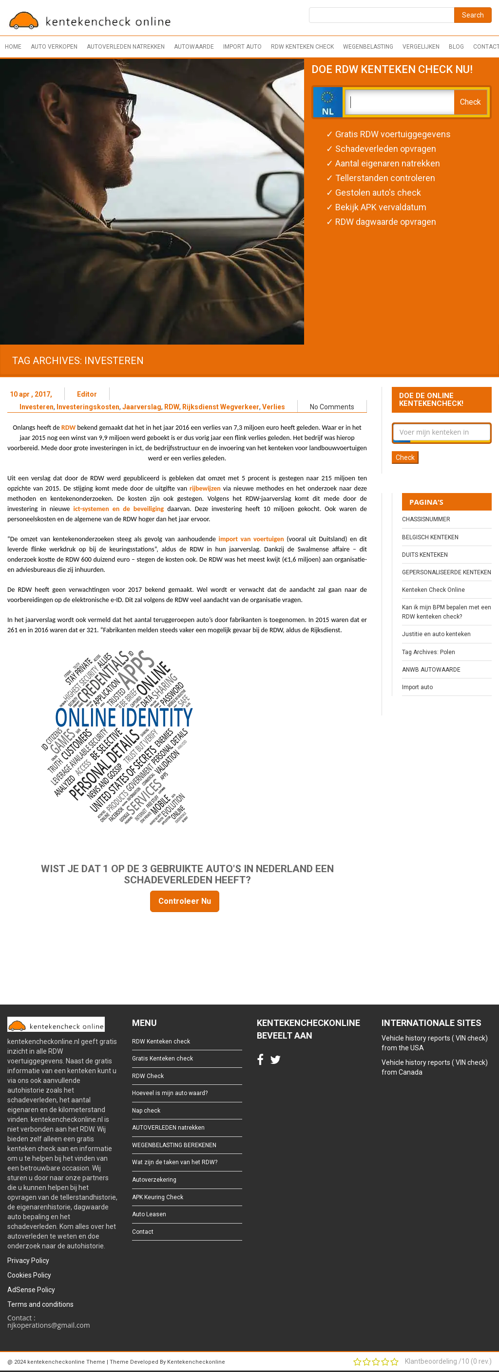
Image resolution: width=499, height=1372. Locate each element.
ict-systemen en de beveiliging (119, 509)
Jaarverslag (141, 407)
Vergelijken (421, 46)
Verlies (273, 407)
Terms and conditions (40, 1304)
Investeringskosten (88, 407)
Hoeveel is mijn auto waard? (170, 1093)
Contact (143, 1231)
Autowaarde (194, 46)
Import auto (242, 46)
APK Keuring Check (157, 1197)
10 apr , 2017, (31, 394)
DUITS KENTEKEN (425, 554)
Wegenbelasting (368, 46)
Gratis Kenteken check (162, 1058)
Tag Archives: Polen (428, 652)
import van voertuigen (252, 539)
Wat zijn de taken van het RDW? (174, 1162)
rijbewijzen (206, 488)
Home (13, 46)
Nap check (146, 1110)
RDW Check (148, 1076)
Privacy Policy (28, 1260)
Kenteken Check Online (433, 589)
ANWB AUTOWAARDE (431, 669)
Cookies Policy (29, 1275)
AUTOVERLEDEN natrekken (126, 46)
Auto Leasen (149, 1214)
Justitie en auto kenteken (436, 634)
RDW (171, 407)
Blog (456, 46)
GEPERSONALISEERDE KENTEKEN (446, 572)
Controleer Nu (184, 901)
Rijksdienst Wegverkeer (220, 407)
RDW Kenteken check (302, 46)
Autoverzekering (154, 1179)
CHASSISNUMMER (426, 519)
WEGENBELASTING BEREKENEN (174, 1145)
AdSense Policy (31, 1290)
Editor (87, 394)
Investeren (36, 407)
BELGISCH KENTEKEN (430, 537)
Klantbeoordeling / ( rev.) (448, 1361)
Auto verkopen (54, 46)
